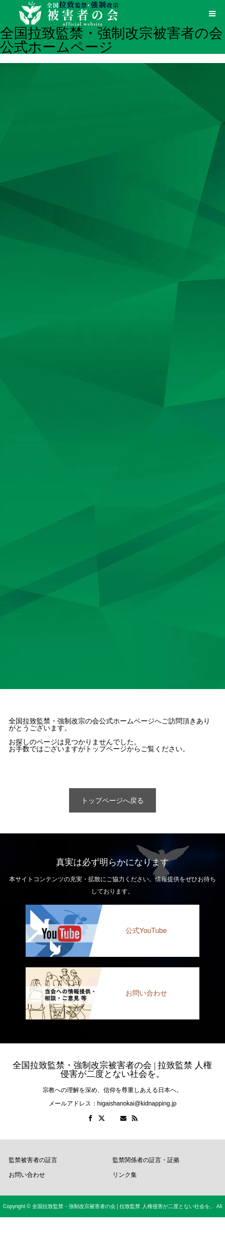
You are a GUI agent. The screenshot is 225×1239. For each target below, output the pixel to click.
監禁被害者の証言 (33, 1159)
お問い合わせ (27, 1174)
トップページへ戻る (112, 800)
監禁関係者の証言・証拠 (145, 1159)
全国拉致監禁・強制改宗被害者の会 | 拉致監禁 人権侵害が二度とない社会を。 (112, 1069)
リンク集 (124, 1174)
